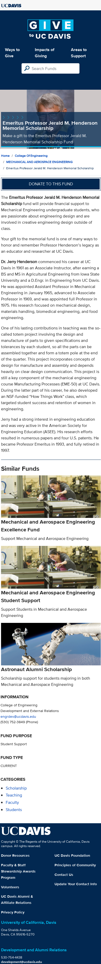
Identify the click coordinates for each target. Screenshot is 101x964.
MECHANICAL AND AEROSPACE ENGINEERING (39, 162)
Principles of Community (75, 865)
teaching (14, 795)
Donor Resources (15, 855)
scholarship (16, 788)
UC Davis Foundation (72, 855)
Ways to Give (12, 53)
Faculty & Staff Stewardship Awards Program (18, 871)
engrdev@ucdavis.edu (18, 716)
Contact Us (64, 874)
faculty (12, 802)
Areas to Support (79, 53)
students (14, 810)
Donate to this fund (51, 184)
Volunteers (10, 887)
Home (5, 155)
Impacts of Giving (44, 53)
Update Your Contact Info (76, 883)
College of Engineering (31, 155)
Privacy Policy (12, 912)
